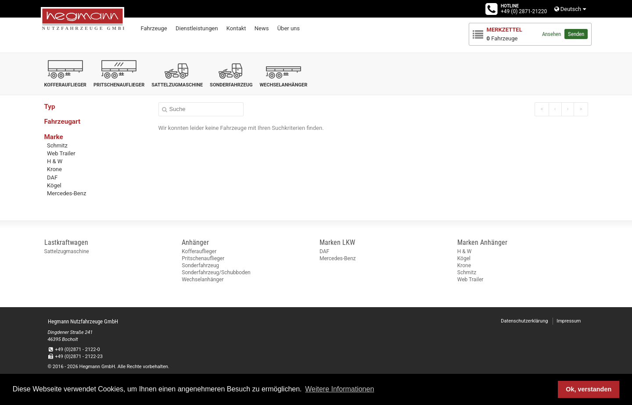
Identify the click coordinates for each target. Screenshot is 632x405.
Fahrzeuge (154, 28)
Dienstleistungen (197, 28)
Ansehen (551, 34)
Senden (576, 34)
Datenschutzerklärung (524, 321)
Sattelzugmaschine (66, 251)
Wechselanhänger (202, 279)
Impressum (569, 321)
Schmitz (57, 145)
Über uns (288, 28)
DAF (52, 177)
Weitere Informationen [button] (339, 389)
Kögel (54, 185)
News (262, 28)
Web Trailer (61, 153)
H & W (54, 161)
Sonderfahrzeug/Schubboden (216, 272)
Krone (54, 169)
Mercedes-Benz (66, 193)
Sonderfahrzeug (200, 265)
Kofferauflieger (199, 251)
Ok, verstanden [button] (588, 389)
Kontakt (236, 28)
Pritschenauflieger (203, 258)
